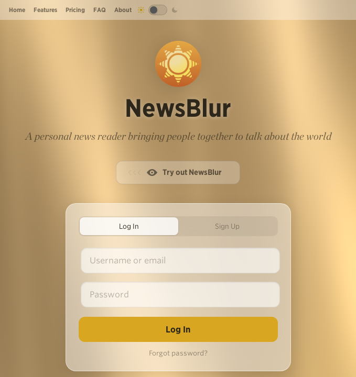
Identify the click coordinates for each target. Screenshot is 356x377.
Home (17, 10)
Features (45, 10)
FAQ (99, 10)
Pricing (75, 10)
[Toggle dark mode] (157, 10)
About (123, 10)
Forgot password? (178, 353)
